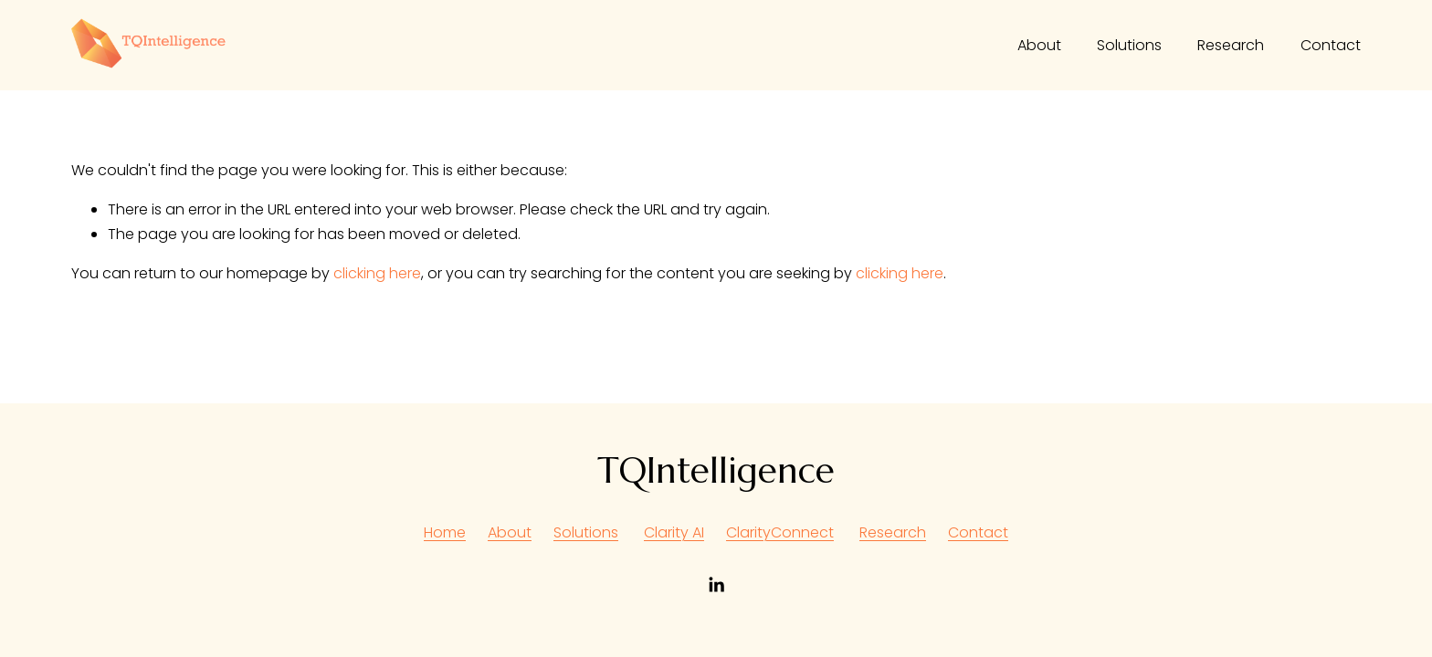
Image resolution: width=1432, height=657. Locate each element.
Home (445, 532)
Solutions (1129, 45)
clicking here (377, 273)
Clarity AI (674, 532)
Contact (1330, 45)
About (1039, 45)
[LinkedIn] (716, 585)
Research (1230, 45)
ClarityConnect (780, 532)
